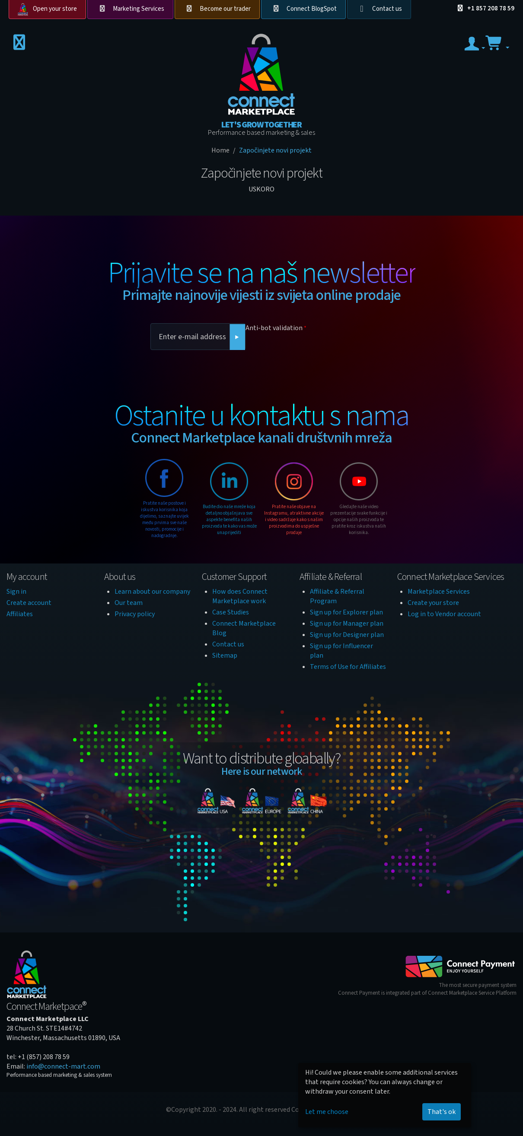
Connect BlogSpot (312, 8)
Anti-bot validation (274, 328)
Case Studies (230, 612)
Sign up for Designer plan (347, 635)
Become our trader (225, 8)
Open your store (55, 8)
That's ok (441, 1112)
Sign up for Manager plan (346, 623)
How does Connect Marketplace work (240, 596)
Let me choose (326, 1112)
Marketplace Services (439, 591)
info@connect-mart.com (63, 1066)
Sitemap (224, 655)
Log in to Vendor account (444, 614)
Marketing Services (138, 8)
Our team (129, 603)
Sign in (16, 591)
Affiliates (19, 614)
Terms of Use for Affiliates (348, 666)
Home (220, 150)
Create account (28, 603)
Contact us (387, 8)
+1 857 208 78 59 (484, 8)
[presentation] (311, 352)
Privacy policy (135, 614)
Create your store (433, 603)
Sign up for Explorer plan (346, 612)
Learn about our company (152, 591)
